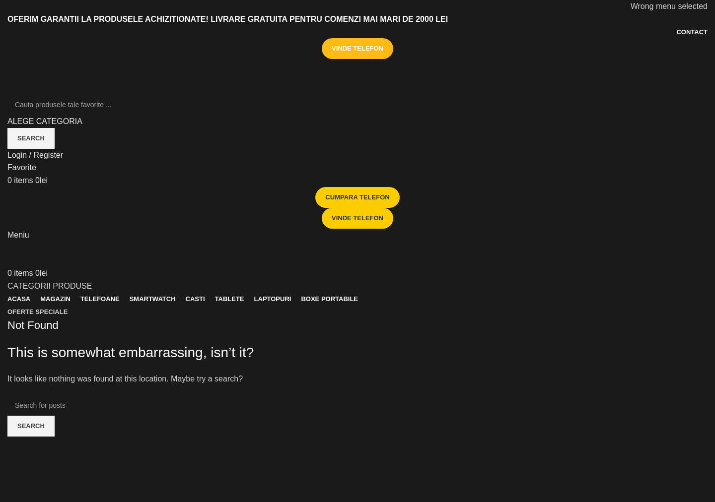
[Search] (357, 104)
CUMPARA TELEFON (357, 197)
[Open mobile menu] (18, 235)
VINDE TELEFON (357, 48)
